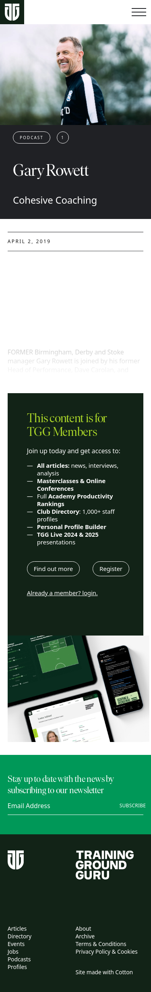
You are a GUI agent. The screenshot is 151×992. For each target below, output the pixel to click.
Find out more (53, 569)
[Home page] (12, 12)
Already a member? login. (62, 593)
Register (110, 569)
